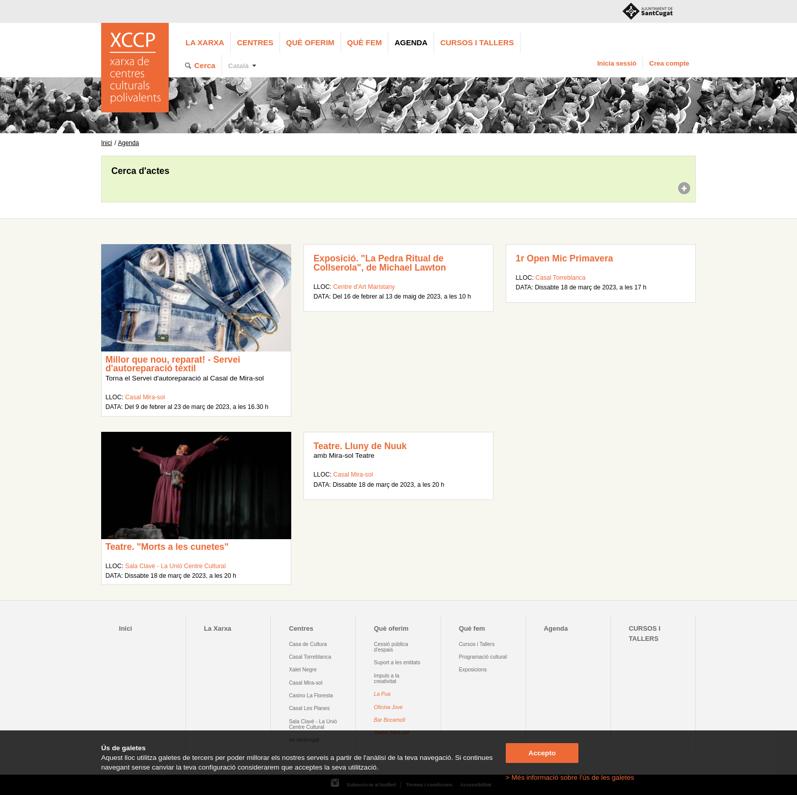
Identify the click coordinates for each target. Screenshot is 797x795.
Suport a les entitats (397, 662)
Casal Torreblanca (560, 277)
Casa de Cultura (308, 644)
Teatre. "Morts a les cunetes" (166, 547)
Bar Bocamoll (389, 720)
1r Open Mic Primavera (565, 258)
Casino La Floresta (311, 695)
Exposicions (473, 669)
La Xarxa (205, 42)
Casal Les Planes (309, 708)
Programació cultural (483, 657)
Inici (106, 142)
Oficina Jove (388, 707)
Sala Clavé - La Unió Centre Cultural (175, 566)
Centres (255, 42)
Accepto (542, 753)
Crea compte (669, 63)
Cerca (205, 65)
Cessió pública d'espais (391, 647)
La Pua (382, 694)
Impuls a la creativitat (387, 678)
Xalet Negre (303, 669)
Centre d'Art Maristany (364, 286)
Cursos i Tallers (477, 644)
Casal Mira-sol (145, 397)
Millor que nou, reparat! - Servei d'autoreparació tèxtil (172, 364)
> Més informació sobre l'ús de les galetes (570, 777)
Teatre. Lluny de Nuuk (360, 446)
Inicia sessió (616, 63)
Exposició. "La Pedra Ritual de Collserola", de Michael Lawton (380, 263)
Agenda (410, 42)
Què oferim (310, 42)
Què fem (364, 42)
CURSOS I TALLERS (477, 42)
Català (238, 66)
